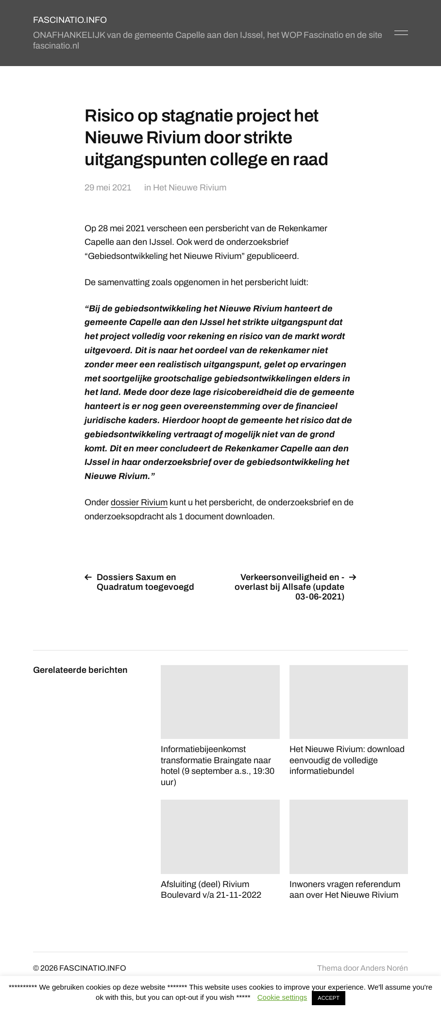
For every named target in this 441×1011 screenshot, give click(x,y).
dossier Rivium (139, 502)
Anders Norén (384, 968)
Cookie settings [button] (282, 997)
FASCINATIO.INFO (70, 20)
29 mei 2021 (108, 187)
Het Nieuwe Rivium (189, 187)
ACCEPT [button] (328, 998)
